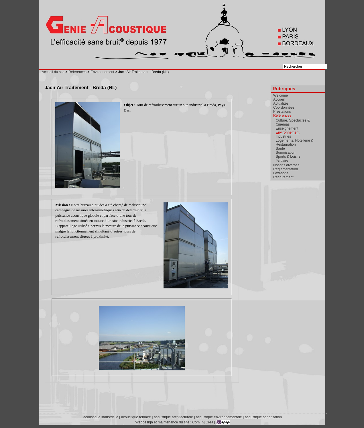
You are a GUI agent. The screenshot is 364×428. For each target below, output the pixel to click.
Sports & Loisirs (288, 157)
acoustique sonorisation (263, 417)
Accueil (279, 99)
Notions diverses (286, 165)
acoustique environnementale (219, 417)
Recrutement (283, 177)
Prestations (282, 112)
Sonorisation (285, 153)
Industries (283, 136)
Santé (280, 148)
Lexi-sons (280, 173)
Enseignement (287, 128)
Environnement (102, 72)
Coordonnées (283, 107)
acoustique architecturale (173, 417)
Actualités (280, 103)
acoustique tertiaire (136, 417)
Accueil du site (53, 72)
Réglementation (285, 169)
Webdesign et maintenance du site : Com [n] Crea (174, 422)
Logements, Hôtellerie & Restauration (294, 142)
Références (77, 72)
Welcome (280, 95)
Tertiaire (282, 161)
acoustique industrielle (100, 417)
